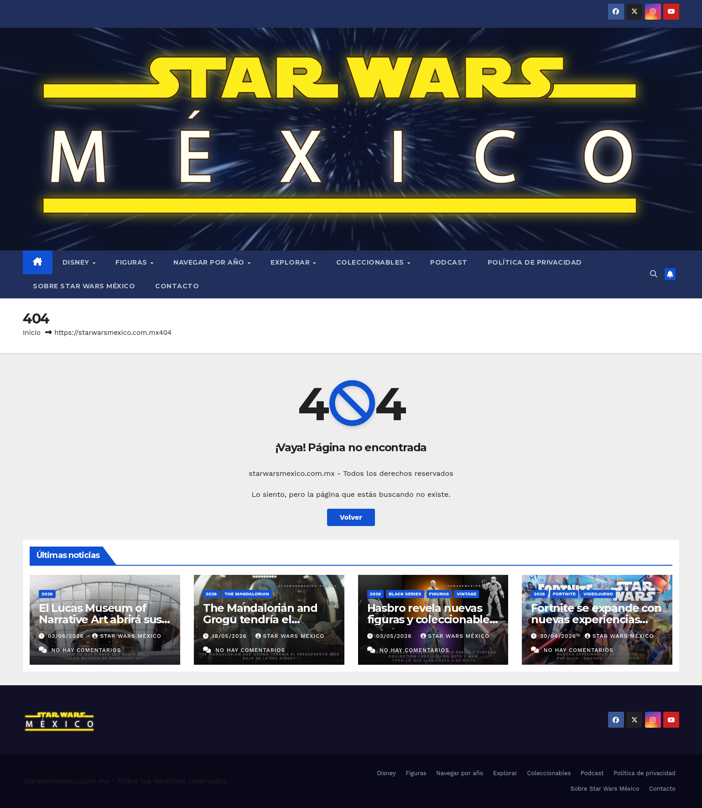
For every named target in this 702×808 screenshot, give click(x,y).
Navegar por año (209, 262)
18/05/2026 (230, 636)
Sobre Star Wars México (84, 286)
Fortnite (564, 593)
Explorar (291, 262)
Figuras (132, 262)
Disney (77, 262)
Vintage (466, 593)
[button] (653, 274)
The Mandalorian (246, 593)
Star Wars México (126, 636)
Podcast (449, 262)
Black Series (405, 593)
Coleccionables (371, 262)
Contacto (177, 286)
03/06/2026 (67, 636)
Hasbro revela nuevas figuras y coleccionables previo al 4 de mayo (431, 619)
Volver (351, 517)
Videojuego (598, 593)
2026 (47, 593)
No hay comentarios (86, 650)
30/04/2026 (559, 636)
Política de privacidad (535, 262)
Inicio (32, 332)
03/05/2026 (395, 636)
